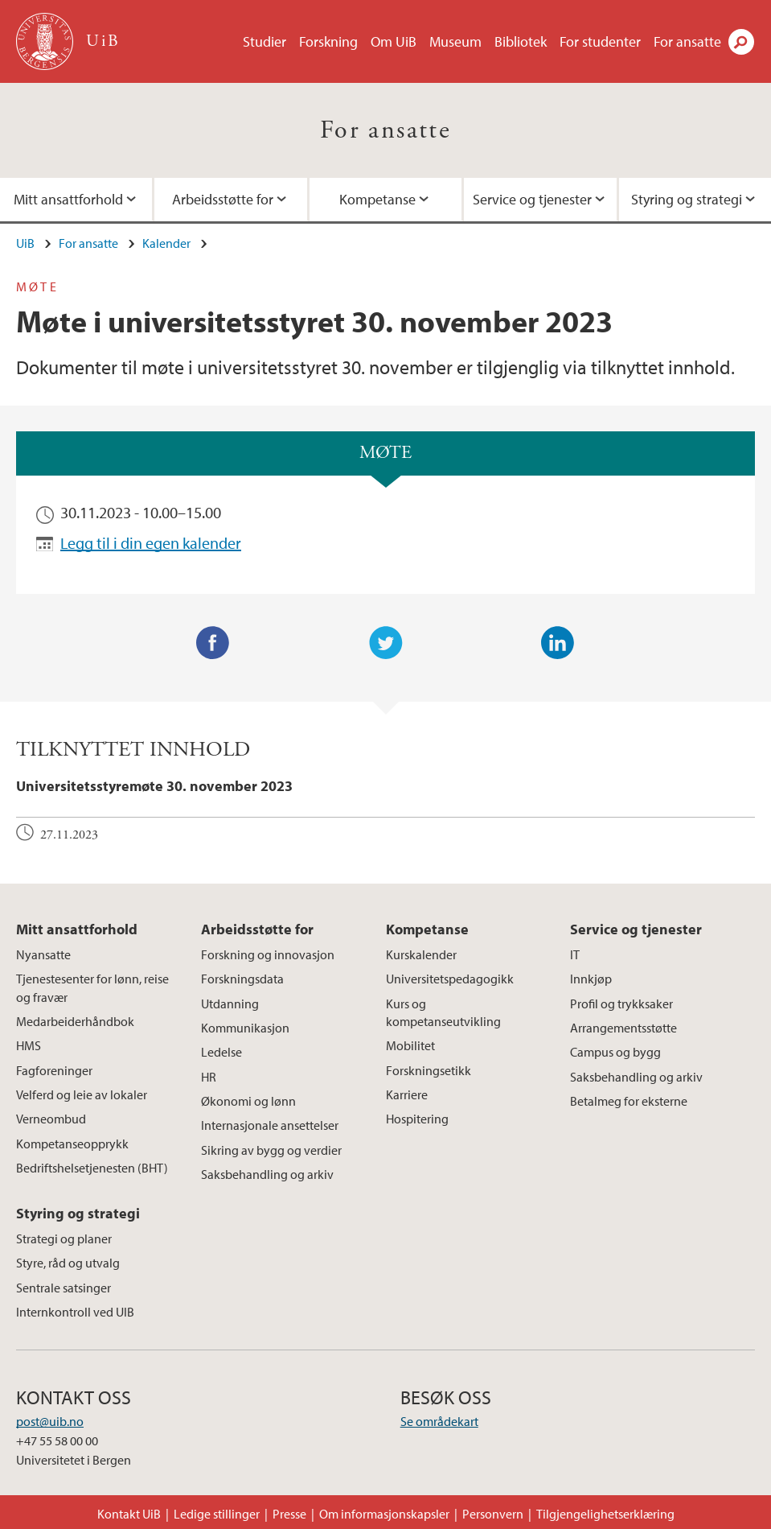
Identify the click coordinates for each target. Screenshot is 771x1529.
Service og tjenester (532, 199)
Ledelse (221, 1052)
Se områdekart (439, 1421)
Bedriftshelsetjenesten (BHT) (92, 1168)
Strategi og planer (64, 1238)
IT (575, 954)
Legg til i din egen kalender (150, 543)
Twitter (386, 643)
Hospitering (417, 1119)
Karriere (407, 1094)
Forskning (328, 41)
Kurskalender (421, 954)
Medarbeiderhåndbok (75, 1021)
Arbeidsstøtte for (222, 199)
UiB (25, 243)
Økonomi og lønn (248, 1101)
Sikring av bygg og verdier (271, 1150)
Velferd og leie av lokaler (81, 1094)
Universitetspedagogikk (450, 979)
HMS (28, 1045)
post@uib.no (50, 1421)
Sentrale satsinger (63, 1288)
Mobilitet (410, 1045)
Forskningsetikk (428, 1070)
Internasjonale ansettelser (269, 1125)
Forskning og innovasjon (267, 954)
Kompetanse (377, 199)
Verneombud (51, 1119)
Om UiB (393, 41)
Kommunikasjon (245, 1028)
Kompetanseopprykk (72, 1143)
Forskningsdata (242, 979)
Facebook (213, 643)
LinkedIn (558, 643)
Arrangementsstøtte (623, 1028)
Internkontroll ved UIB (75, 1312)
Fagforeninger (54, 1070)
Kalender (166, 243)
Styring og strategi (78, 1213)
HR (208, 1077)
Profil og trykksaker (621, 1003)
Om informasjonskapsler (384, 1514)
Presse (289, 1514)
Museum (455, 41)
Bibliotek (520, 41)
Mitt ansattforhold (76, 929)
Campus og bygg (615, 1052)
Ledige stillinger (217, 1514)
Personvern (492, 1514)
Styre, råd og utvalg (68, 1263)
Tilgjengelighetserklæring (605, 1514)
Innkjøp (591, 979)
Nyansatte (43, 954)
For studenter (600, 41)
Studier (264, 41)
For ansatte (687, 41)
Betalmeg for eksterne (628, 1101)
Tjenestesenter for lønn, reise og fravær (92, 987)
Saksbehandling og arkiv (267, 1174)
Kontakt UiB (129, 1514)
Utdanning (230, 1003)
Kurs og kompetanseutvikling (443, 1012)
